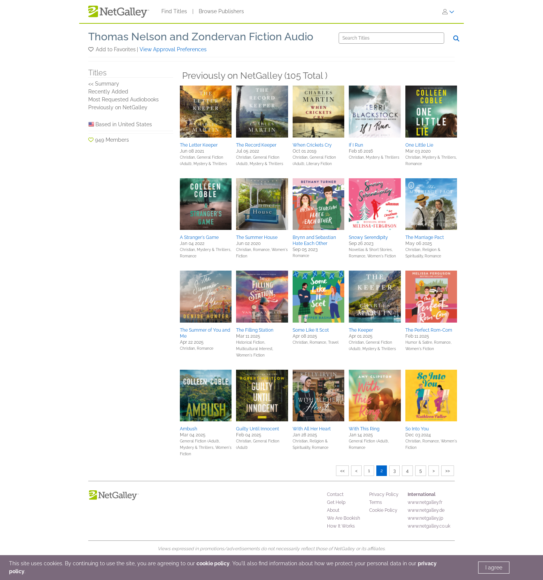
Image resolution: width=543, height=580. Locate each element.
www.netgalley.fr (425, 502)
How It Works (341, 526)
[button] (91, 49)
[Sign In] (448, 12)
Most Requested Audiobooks (123, 99)
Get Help (336, 502)
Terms (375, 502)
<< (342, 470)
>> (447, 470)
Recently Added (108, 92)
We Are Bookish (343, 518)
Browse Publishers (221, 11)
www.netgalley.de (426, 510)
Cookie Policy (383, 510)
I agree (493, 568)
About (333, 510)
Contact (335, 494)
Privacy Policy (384, 494)
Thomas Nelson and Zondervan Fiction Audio (200, 37)
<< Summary (103, 84)
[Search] (391, 38)
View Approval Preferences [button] (173, 49)
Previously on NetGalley (117, 107)
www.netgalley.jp (425, 518)
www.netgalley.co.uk (429, 526)
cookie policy (213, 563)
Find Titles (174, 11)
